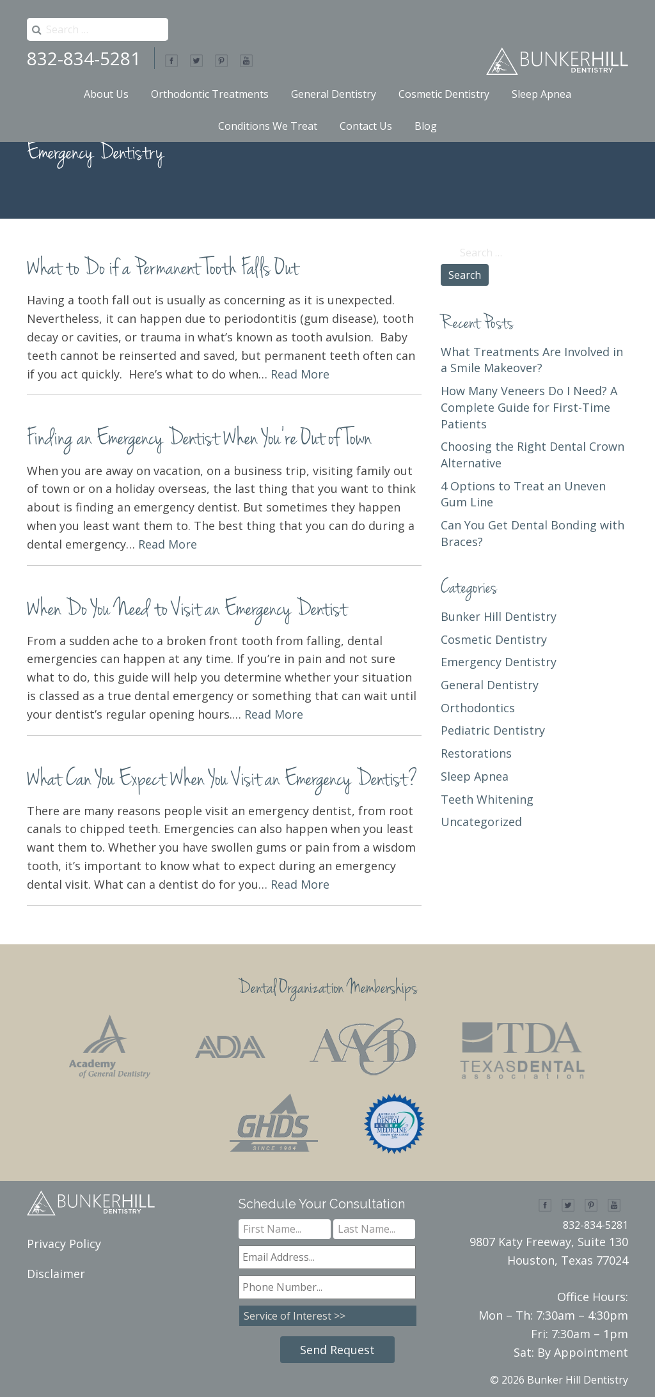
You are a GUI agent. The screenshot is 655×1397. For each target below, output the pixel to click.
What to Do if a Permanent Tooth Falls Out (162, 269)
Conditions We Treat (267, 126)
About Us (106, 94)
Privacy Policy (64, 1243)
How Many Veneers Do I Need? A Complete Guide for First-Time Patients (529, 407)
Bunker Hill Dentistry (498, 616)
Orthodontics (478, 707)
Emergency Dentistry (498, 661)
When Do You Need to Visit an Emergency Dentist (187, 610)
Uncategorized (481, 821)
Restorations (476, 753)
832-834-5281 (84, 58)
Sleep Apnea (541, 94)
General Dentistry (333, 94)
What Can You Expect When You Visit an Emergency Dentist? (222, 780)
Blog (425, 126)
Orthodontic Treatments (210, 94)
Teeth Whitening (487, 799)
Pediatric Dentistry (493, 730)
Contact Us (366, 126)
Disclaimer (56, 1273)
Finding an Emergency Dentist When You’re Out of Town (199, 440)
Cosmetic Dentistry (444, 94)
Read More (300, 374)
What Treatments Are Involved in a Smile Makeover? (532, 360)
